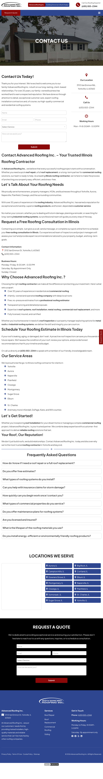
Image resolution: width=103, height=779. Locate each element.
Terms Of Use (17, 754)
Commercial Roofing (50, 728)
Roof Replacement (50, 721)
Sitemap (37, 754)
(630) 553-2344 (89, 6)
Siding (47, 734)
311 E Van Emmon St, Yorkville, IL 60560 (18, 716)
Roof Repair (49, 715)
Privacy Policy (6, 754)
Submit (34, 147)
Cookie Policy (28, 754)
